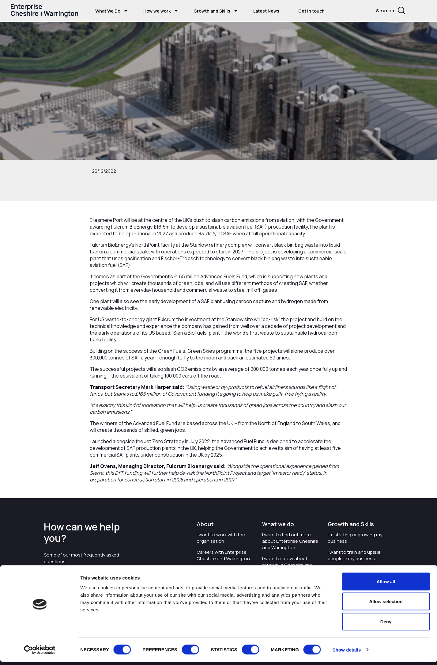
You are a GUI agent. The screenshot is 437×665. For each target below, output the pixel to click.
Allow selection (385, 604)
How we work (157, 11)
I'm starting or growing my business (355, 537)
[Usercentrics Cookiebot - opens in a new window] (39, 653)
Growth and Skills (212, 11)
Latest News (266, 11)
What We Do (107, 11)
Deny (386, 624)
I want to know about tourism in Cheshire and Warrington (287, 565)
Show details (346, 653)
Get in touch (311, 11)
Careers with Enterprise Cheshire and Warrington (223, 555)
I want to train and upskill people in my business (354, 555)
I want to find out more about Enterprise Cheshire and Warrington (290, 541)
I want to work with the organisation (221, 537)
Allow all (386, 584)
